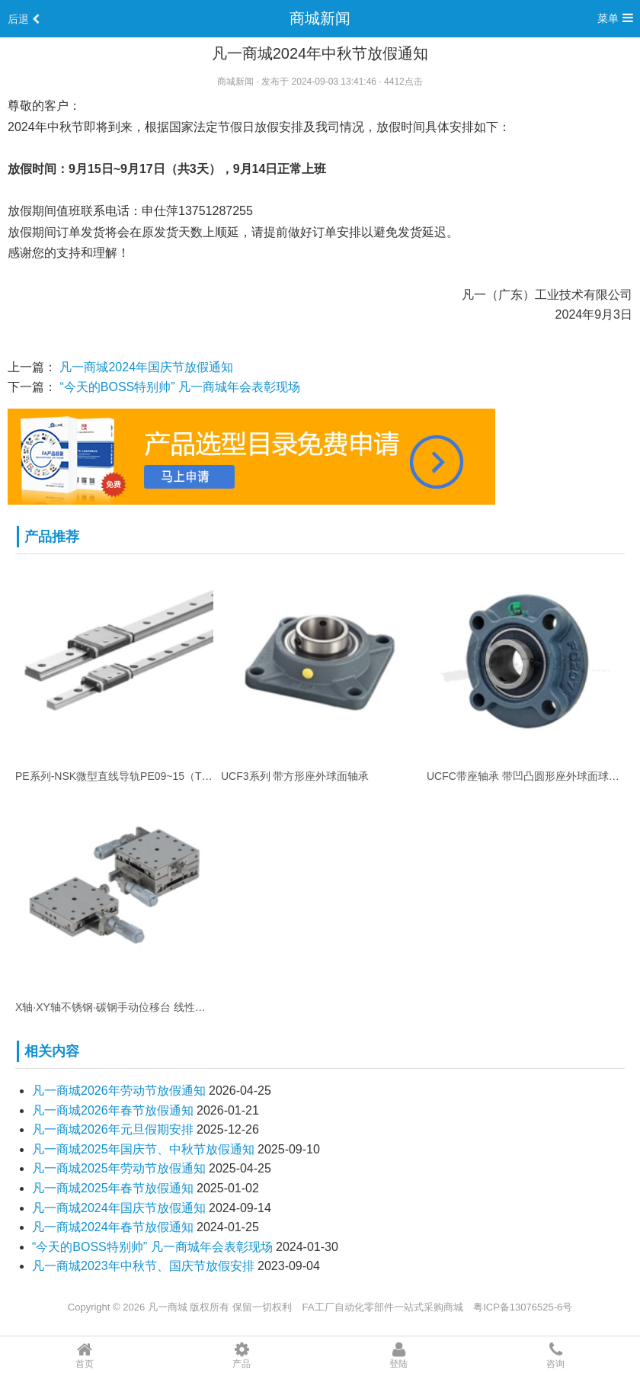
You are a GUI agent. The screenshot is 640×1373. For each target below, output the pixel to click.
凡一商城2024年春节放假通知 (113, 1227)
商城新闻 (320, 18)
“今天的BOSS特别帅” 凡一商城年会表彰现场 (179, 386)
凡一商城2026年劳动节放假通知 (119, 1090)
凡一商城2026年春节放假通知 (113, 1110)
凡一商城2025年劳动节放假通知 (119, 1168)
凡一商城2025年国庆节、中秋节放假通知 (143, 1149)
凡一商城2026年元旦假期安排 (113, 1129)
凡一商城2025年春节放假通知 (113, 1188)
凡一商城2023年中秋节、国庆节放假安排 (143, 1265)
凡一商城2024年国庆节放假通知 (146, 367)
